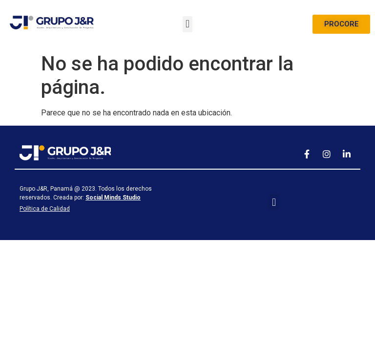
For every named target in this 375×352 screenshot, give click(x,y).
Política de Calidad (45, 208)
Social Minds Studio (113, 197)
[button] (187, 24)
